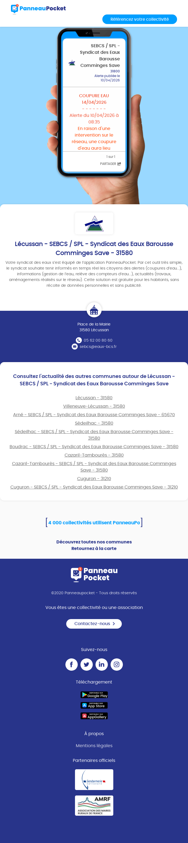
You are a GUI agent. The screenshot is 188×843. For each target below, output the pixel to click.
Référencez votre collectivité (140, 19)
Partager (110, 163)
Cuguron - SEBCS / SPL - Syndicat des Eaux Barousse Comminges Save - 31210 (94, 487)
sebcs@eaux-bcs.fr (98, 347)
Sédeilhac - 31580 (94, 423)
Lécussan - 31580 (94, 398)
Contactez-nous (94, 624)
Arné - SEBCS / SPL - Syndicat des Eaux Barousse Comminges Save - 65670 (94, 415)
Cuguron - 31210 (94, 479)
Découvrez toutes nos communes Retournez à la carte (94, 545)
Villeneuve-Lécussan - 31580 (94, 406)
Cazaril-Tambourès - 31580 (94, 455)
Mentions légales (94, 746)
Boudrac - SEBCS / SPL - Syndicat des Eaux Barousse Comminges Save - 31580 (94, 447)
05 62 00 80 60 (98, 340)
